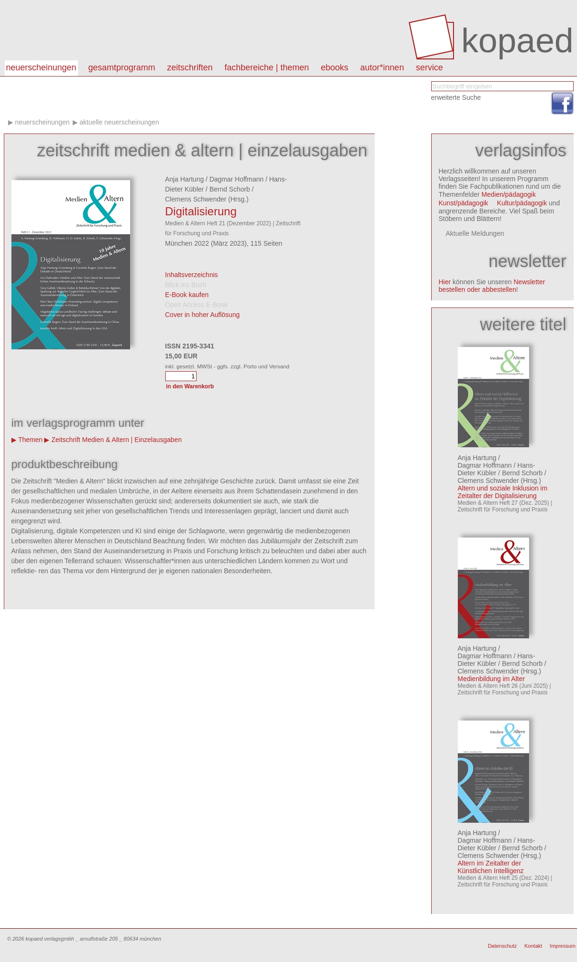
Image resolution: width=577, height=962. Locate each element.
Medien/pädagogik (509, 194)
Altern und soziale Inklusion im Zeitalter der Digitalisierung (503, 492)
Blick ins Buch (186, 285)
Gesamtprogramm (121, 67)
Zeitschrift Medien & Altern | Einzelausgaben (116, 439)
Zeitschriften (190, 67)
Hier (445, 282)
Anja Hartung (184, 179)
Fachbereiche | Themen (267, 67)
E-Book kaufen (187, 294)
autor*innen (382, 67)
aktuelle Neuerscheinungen (119, 122)
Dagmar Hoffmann (236, 179)
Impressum (563, 946)
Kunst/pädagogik (463, 203)
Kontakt (533, 946)
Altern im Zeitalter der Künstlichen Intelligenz (491, 867)
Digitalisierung (201, 211)
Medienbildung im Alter (491, 679)
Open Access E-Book (196, 304)
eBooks (335, 67)
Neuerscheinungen (41, 67)
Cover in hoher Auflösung (202, 314)
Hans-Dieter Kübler (496, 469)
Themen (30, 439)
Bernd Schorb (229, 189)
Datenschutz (502, 946)
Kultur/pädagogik (522, 203)
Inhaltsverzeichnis (191, 275)
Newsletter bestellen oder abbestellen (492, 285)
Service (429, 67)
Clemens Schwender (196, 199)
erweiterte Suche (456, 97)
